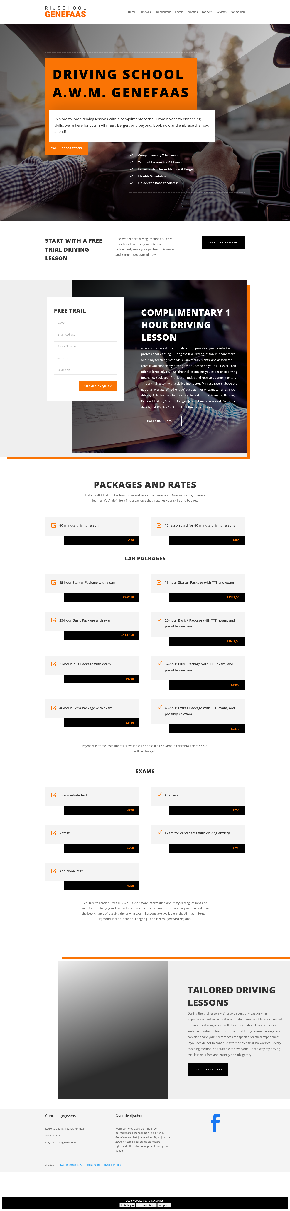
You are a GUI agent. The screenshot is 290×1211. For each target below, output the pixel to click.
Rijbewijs (145, 12)
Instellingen (127, 1205)
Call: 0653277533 (66, 148)
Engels (179, 12)
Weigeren (164, 1205)
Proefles (192, 12)
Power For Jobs (112, 1164)
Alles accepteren (146, 1205)
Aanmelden (238, 12)
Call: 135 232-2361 (223, 242)
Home (132, 12)
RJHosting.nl (92, 1164)
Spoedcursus (163, 12)
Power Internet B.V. (70, 1164)
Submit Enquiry (92, 382)
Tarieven (207, 12)
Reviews (222, 12)
